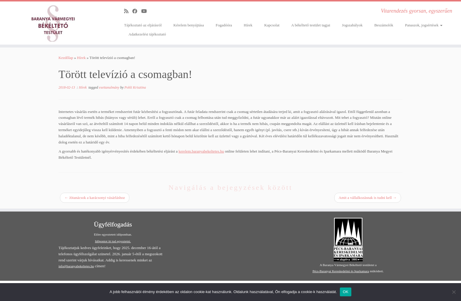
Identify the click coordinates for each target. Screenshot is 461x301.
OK (345, 292)
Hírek (248, 25)
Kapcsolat (272, 25)
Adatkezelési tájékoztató (147, 34)
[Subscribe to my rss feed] (128, 11)
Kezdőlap (66, 57)
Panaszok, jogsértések (423, 25)
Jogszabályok (352, 25)
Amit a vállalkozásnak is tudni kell (368, 197)
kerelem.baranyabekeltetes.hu (201, 151)
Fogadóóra (224, 25)
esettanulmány (109, 87)
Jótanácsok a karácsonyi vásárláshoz (94, 197)
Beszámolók (383, 25)
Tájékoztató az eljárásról (143, 25)
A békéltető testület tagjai (310, 25)
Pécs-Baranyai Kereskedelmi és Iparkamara (341, 271)
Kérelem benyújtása (188, 25)
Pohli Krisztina (135, 87)
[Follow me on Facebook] (136, 11)
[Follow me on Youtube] (146, 11)
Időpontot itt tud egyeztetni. (113, 241)
